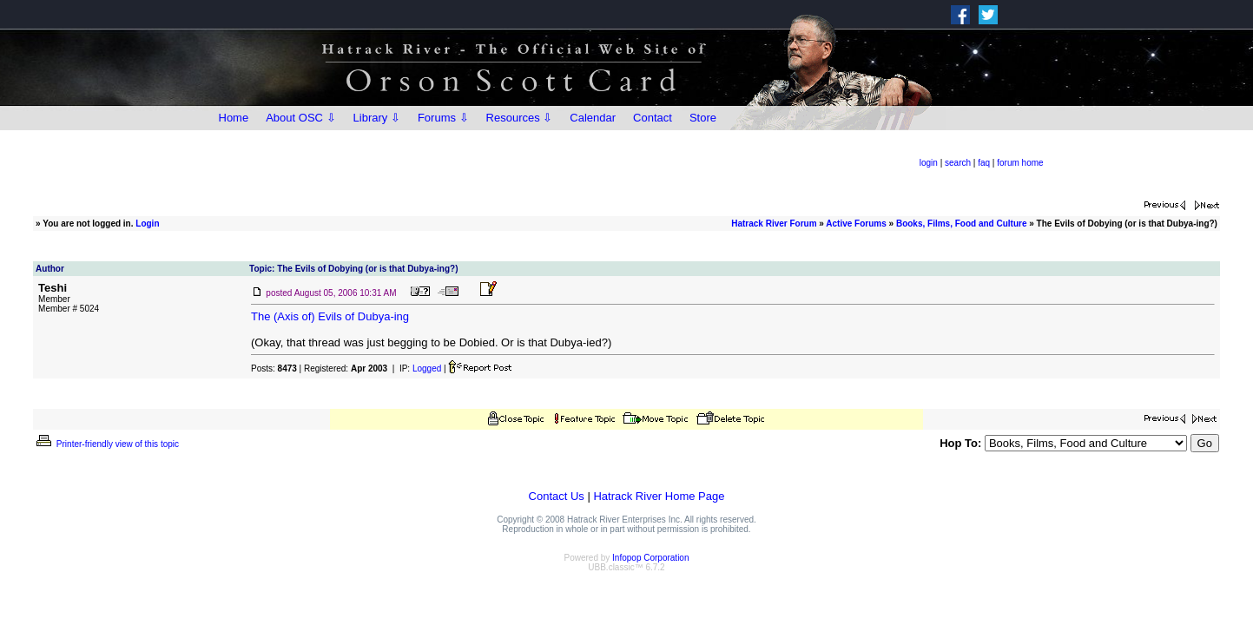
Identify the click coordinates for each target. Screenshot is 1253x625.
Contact (652, 117)
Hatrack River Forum (773, 223)
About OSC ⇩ (300, 117)
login (929, 163)
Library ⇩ (376, 117)
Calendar (593, 117)
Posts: (274, 368)
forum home (1020, 163)
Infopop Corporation (650, 557)
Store (702, 117)
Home (234, 117)
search (958, 163)
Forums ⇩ (443, 117)
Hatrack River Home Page (658, 496)
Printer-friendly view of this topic (106, 444)
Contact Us (556, 496)
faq (984, 163)
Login (147, 223)
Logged (426, 368)
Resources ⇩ (519, 117)
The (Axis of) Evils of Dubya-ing (330, 316)
